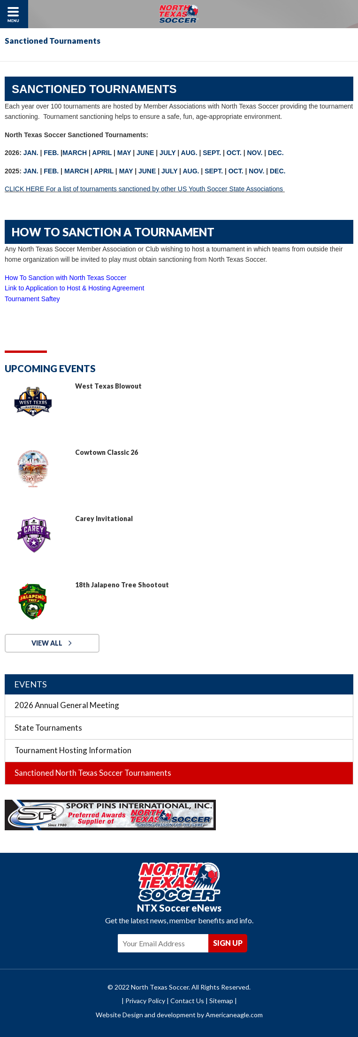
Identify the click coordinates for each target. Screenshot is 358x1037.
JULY (167, 152)
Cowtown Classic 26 (106, 452)
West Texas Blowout (108, 386)
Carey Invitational (104, 518)
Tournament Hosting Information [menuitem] (73, 750)
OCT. (234, 152)
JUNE (145, 152)
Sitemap (221, 1001)
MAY (124, 152)
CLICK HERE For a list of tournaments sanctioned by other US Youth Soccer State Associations (145, 189)
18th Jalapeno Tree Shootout (122, 585)
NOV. (254, 152)
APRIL (102, 152)
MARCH (74, 152)
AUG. (189, 152)
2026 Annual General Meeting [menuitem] (67, 705)
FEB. (51, 152)
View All (46, 643)
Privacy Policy (145, 1001)
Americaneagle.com (234, 1015)
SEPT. (212, 152)
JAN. (30, 152)
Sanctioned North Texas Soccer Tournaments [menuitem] (93, 773)
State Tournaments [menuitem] (48, 728)
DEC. (276, 152)
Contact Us (187, 1001)
